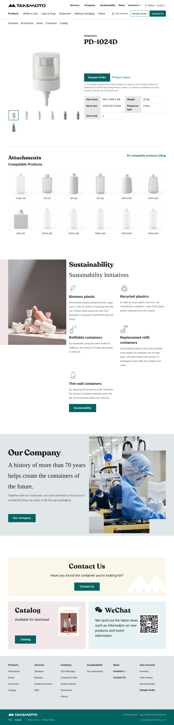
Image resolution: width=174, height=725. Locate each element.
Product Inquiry (121, 77)
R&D (36, 690)
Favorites (144, 671)
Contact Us (158, 13)
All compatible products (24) (145, 148)
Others (101, 13)
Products (13, 13)
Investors (133, 5)
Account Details (147, 684)
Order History (146, 677)
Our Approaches (95, 671)
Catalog (64, 23)
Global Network (68, 684)
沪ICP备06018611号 (130, 715)
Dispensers (65, 13)
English (18, 720)
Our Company (22, 518)
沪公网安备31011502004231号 (154, 715)
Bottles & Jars (30, 13)
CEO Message (68, 671)
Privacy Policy (48, 720)
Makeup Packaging (84, 13)
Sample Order (139, 13)
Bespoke (38, 677)
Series (39, 23)
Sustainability (107, 5)
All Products (27, 23)
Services (39, 665)
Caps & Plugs (48, 13)
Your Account (121, 13)
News (122, 5)
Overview (13, 23)
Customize (51, 23)
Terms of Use (33, 720)
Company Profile (69, 677)
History (64, 696)
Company (66, 665)
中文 (10, 720)
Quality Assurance (43, 684)
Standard (39, 671)
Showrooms (66, 690)
